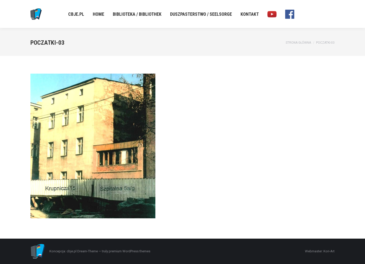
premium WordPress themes (129, 251)
